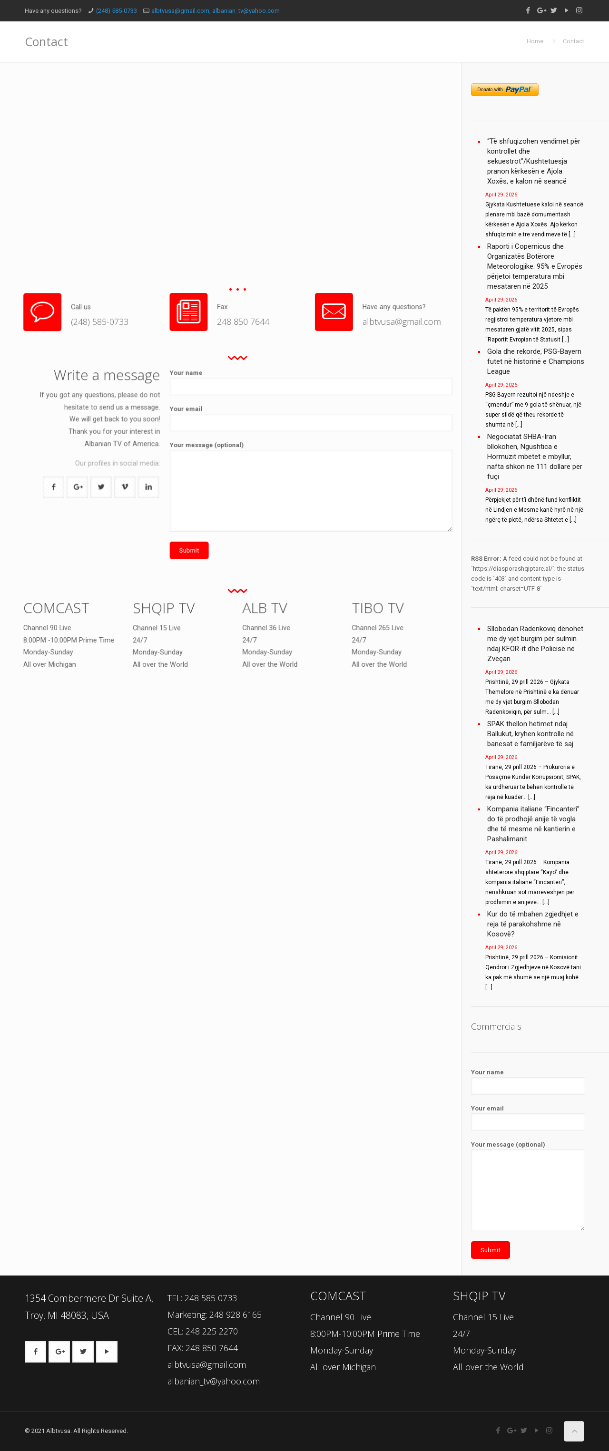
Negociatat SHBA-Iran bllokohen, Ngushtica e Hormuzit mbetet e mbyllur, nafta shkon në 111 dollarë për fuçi (534, 456)
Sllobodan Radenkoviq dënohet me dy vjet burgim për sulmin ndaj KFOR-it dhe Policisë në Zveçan (535, 643)
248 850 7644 (253, 313)
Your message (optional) (325, 470)
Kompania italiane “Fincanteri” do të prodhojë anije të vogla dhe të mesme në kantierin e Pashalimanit (533, 824)
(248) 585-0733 (116, 10)
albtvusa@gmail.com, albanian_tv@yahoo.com (215, 10)
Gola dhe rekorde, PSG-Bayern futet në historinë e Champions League (535, 361)
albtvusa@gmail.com (372, 313)
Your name (325, 451)
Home (535, 41)
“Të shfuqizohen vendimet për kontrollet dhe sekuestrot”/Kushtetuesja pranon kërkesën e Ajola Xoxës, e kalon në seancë (533, 161)
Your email (325, 458)
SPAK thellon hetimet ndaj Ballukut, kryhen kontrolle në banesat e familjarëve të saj (530, 734)
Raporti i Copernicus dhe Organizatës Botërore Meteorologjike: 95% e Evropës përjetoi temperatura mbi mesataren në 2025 (534, 266)
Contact (573, 41)
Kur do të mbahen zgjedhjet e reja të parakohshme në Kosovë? (533, 924)
